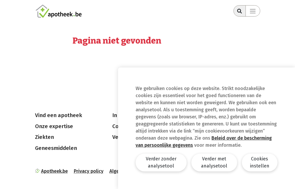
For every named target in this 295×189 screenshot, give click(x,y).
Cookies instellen (259, 162)
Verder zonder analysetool (161, 162)
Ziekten (44, 137)
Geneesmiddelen (56, 148)
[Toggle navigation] (253, 11)
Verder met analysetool (214, 162)
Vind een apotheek (58, 115)
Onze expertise (54, 126)
